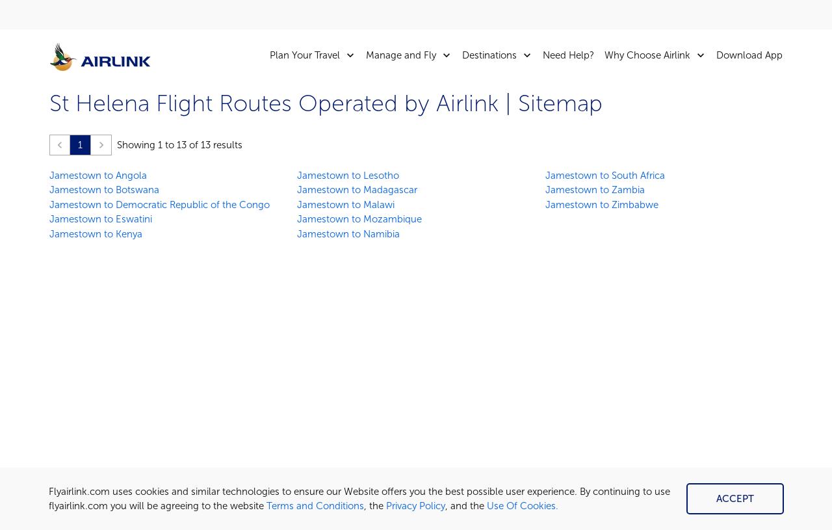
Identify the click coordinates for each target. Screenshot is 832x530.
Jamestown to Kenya (95, 234)
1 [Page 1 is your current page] (80, 145)
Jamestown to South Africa (605, 175)
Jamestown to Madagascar (357, 190)
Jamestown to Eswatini (100, 219)
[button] (60, 145)
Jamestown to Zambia (595, 190)
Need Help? (568, 55)
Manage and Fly (411, 55)
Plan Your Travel (315, 55)
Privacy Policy (415, 506)
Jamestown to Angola (98, 175)
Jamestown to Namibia (348, 234)
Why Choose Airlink (657, 55)
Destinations (500, 55)
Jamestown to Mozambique (359, 219)
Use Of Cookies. (522, 506)
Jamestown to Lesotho (348, 175)
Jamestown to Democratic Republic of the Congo (159, 205)
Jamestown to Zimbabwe (601, 205)
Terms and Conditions (315, 506)
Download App (749, 55)
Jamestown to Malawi (346, 205)
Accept (735, 499)
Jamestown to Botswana (104, 190)
